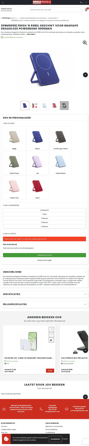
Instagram (50, 425)
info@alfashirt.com (52, 382)
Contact (4, 397)
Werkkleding (5, 422)
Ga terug (5, 18)
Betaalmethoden (51, 409)
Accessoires (52, 18)
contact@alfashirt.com (79, 381)
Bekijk (50, 341)
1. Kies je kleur (8, 123)
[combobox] (55, 10)
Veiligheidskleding (7, 431)
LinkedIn (49, 428)
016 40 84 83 (79, 379)
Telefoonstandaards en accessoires (33, 18)
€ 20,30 (66, 341)
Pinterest (50, 431)
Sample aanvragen (44, 231)
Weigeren (65, 439)
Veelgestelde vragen (8, 400)
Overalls (4, 428)
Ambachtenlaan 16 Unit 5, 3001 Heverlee (21, 381)
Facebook (50, 422)
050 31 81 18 (52, 380)
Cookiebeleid (50, 403)
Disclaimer (49, 406)
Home (13, 18)
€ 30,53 (10, 341)
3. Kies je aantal (9, 204)
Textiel (3, 425)
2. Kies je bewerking (11, 176)
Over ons (4, 403)
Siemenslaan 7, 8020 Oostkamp (21, 378)
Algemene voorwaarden (54, 397)
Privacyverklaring (51, 400)
